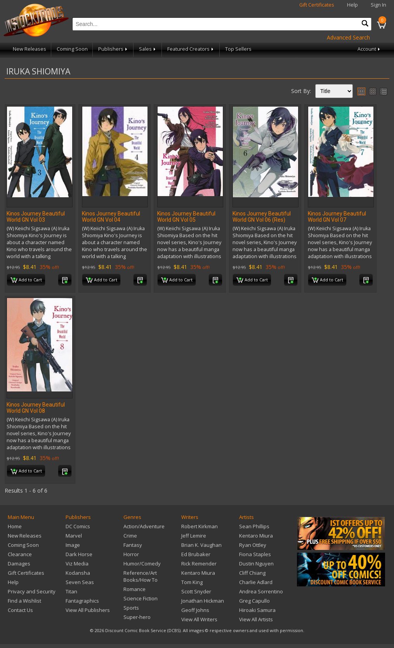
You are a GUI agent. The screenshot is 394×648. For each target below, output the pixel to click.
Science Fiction (140, 598)
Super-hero (137, 617)
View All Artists (256, 619)
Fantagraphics (82, 600)
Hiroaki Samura (257, 610)
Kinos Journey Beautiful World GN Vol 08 (36, 408)
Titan (71, 591)
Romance (134, 589)
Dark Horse (79, 554)
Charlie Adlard (256, 582)
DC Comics (78, 526)
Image (73, 544)
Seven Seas (80, 582)
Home (15, 526)
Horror (131, 554)
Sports (131, 607)
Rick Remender (199, 563)
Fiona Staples (255, 554)
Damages (19, 563)
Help (352, 5)
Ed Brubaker (195, 554)
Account (369, 49)
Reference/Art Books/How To (140, 576)
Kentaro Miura (198, 572)
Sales (148, 49)
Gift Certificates (316, 5)
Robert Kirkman (199, 526)
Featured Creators (191, 49)
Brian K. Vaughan (201, 544)
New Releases (29, 49)
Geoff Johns (195, 610)
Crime (130, 535)
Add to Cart (26, 280)
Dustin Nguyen (256, 563)
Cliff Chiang (252, 572)
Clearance (20, 554)
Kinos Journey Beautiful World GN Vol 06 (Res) (262, 216)
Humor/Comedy (142, 563)
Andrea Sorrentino (261, 591)
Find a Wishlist (24, 600)
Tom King (192, 582)
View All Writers (199, 619)
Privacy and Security (32, 591)
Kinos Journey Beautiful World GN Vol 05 (186, 216)
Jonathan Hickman (202, 600)
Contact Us (20, 610)
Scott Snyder (196, 591)
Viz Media (77, 563)
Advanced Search (348, 37)
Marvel (74, 535)
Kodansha (78, 572)
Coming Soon (72, 49)
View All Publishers (88, 610)
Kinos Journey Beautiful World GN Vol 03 (36, 216)
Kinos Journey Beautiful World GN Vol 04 (111, 216)
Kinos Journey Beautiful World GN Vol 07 (337, 216)
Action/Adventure (144, 526)
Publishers (113, 49)
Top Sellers (238, 49)
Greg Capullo (254, 600)
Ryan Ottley (252, 544)
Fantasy (132, 544)
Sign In (378, 5)
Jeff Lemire (193, 535)
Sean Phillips (254, 526)
